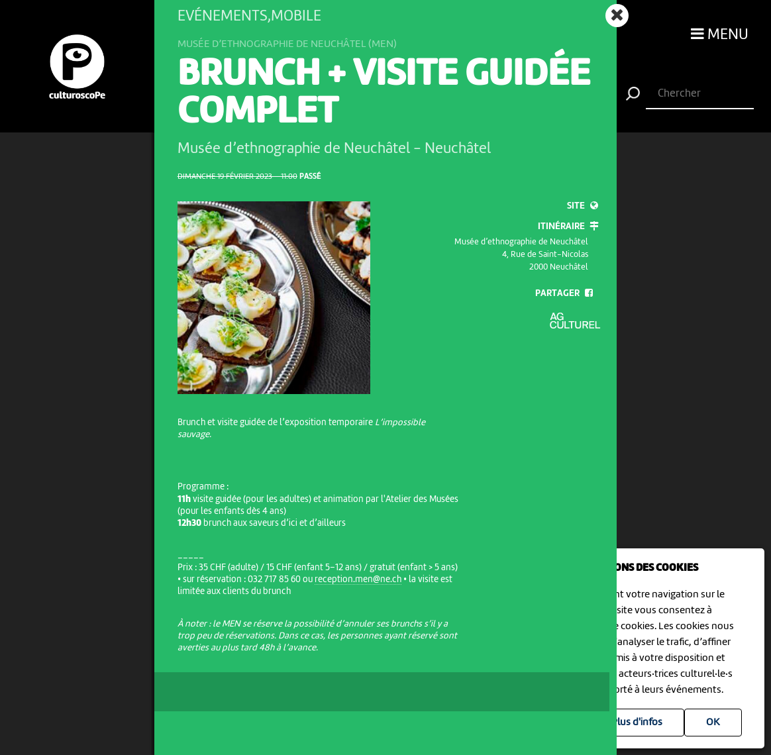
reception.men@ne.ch (358, 579)
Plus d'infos (636, 722)
